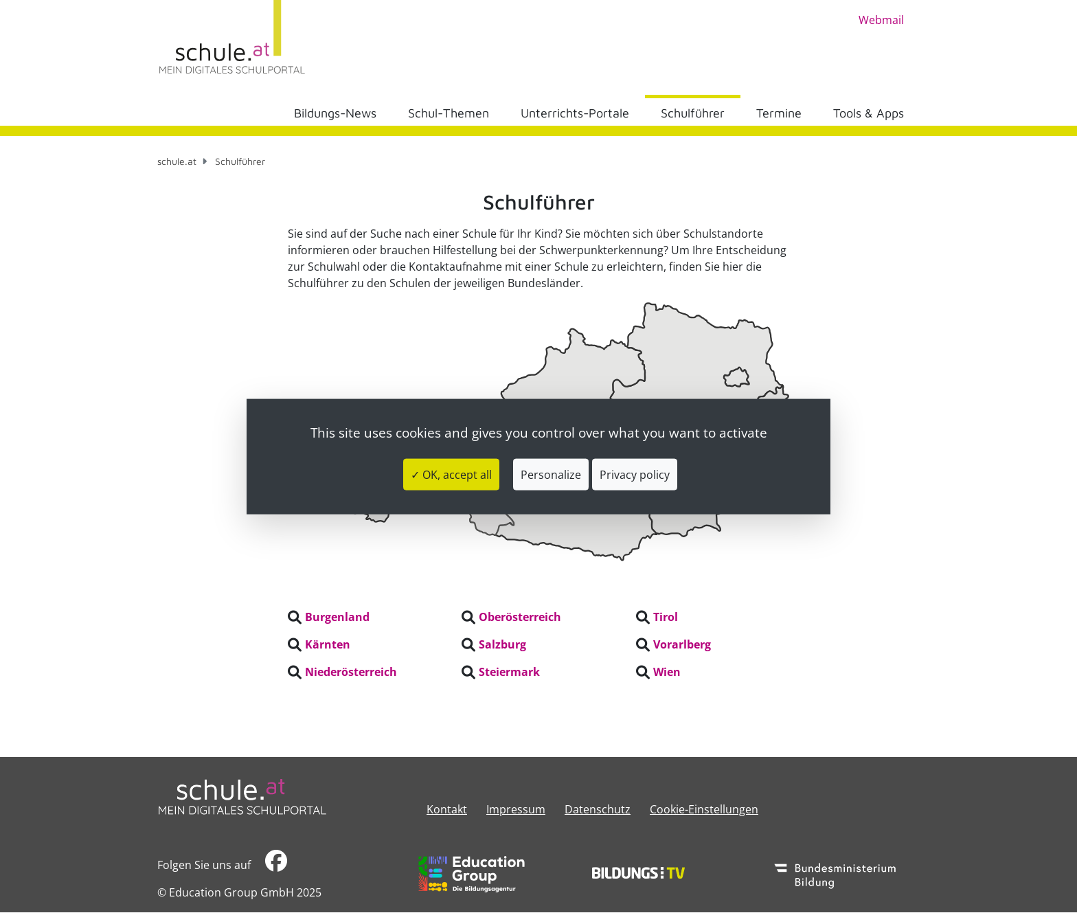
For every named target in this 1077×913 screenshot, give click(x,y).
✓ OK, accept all (451, 474)
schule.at (176, 161)
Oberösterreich (520, 616)
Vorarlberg (682, 644)
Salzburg (502, 644)
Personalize (551, 474)
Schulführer (693, 113)
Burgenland (337, 616)
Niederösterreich (351, 671)
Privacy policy (635, 474)
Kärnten (327, 644)
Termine (779, 113)
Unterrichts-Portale (575, 113)
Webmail (881, 19)
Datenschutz (598, 809)
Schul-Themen (448, 113)
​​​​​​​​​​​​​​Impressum (515, 809)
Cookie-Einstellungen (704, 809)
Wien (667, 671)
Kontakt (447, 809)
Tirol (665, 616)
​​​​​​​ (276, 864)
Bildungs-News (335, 113)
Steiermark (509, 671)
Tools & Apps (868, 113)
